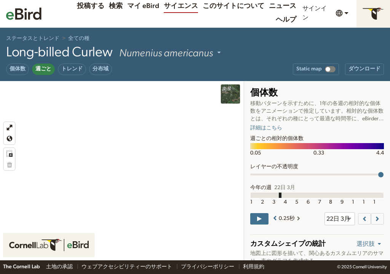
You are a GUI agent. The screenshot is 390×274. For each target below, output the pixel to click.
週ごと (43, 69)
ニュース (282, 6)
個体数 (18, 69)
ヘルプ (286, 19)
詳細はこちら (266, 128)
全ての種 (79, 38)
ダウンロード (364, 69)
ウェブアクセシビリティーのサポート (127, 266)
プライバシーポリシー (208, 266)
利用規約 (253, 266)
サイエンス (181, 6)
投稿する (90, 6)
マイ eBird (143, 6)
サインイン (314, 13)
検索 (116, 6)
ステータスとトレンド (32, 38)
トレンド (72, 69)
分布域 (101, 69)
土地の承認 (60, 266)
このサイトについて (233, 6)
